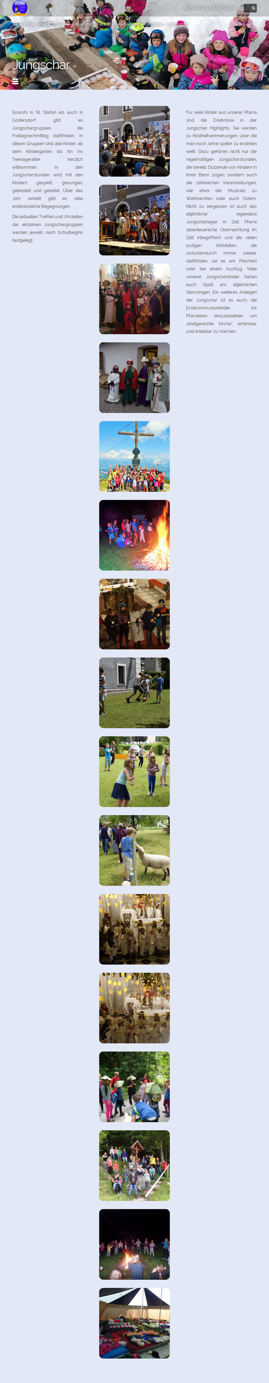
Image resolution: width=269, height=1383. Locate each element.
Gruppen (154, 24)
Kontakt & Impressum (209, 8)
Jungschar (178, 24)
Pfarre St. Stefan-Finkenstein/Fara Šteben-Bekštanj (89, 24)
